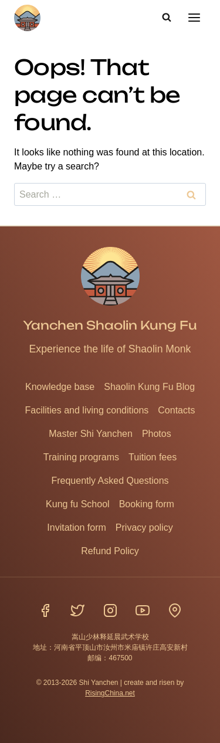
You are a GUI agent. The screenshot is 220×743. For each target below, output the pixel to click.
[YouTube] (142, 610)
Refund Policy (110, 551)
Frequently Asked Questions (109, 481)
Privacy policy (144, 527)
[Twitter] (77, 610)
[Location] (175, 610)
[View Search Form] (166, 17)
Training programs (81, 457)
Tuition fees (152, 457)
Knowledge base (59, 387)
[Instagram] (110, 610)
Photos (156, 434)
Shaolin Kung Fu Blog (149, 387)
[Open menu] (194, 17)
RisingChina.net (110, 693)
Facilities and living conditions (87, 410)
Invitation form (76, 527)
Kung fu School (78, 504)
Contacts (176, 410)
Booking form (146, 504)
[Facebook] (45, 610)
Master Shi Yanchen (91, 434)
